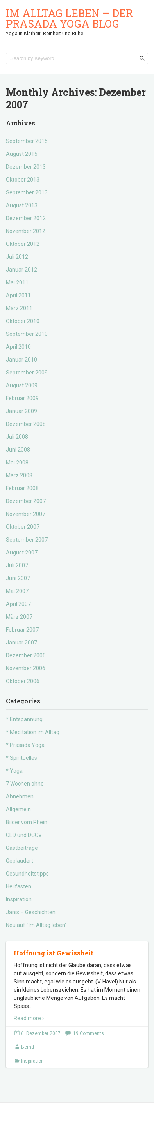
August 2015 (22, 154)
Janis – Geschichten (31, 912)
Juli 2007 (17, 565)
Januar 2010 (21, 360)
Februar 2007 (22, 630)
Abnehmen (20, 796)
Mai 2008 (17, 462)
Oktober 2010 (22, 321)
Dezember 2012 (26, 218)
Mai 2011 (17, 282)
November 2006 (25, 668)
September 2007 (27, 540)
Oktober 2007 (22, 527)
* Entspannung (24, 719)
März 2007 (19, 617)
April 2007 (18, 604)
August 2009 (22, 385)
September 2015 (27, 141)
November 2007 (25, 514)
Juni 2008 (18, 450)
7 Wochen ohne (25, 783)
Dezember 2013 (26, 167)
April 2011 (18, 295)
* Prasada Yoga (25, 745)
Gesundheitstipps (27, 873)
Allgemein (18, 809)
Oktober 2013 (22, 180)
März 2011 (19, 308)
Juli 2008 (17, 437)
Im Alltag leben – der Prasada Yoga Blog (69, 18)
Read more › (29, 1018)
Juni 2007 (18, 578)
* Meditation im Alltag (32, 732)
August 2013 (22, 205)
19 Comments (88, 1033)
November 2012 (25, 231)
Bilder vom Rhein (26, 822)
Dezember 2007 (26, 501)
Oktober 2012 (22, 244)
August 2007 (22, 552)
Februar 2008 (22, 488)
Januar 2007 (21, 642)
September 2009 (27, 372)
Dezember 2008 (26, 424)
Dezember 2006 (26, 655)
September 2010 (27, 334)
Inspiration (19, 899)
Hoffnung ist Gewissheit (53, 953)
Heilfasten (18, 886)
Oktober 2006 (22, 681)
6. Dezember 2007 (41, 1033)
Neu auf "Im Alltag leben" (36, 925)
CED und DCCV (24, 835)
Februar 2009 (22, 398)
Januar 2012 (21, 270)
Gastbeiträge (22, 848)
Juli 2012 (17, 257)
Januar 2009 (21, 411)
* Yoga (14, 771)
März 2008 (19, 475)
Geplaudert (19, 861)
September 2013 (27, 192)
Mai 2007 (17, 591)
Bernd (27, 1047)
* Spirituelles (21, 758)
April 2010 (18, 347)
